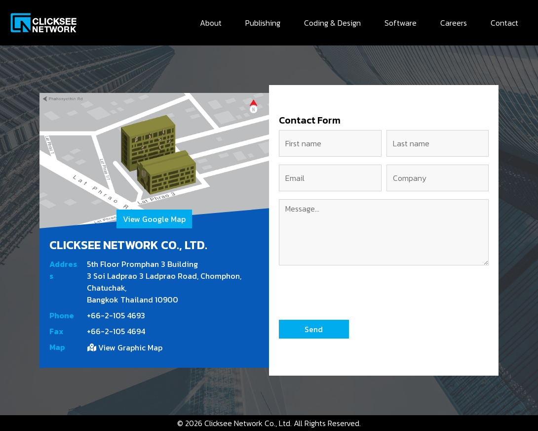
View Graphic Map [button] (124, 347)
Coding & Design (332, 23)
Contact (504, 23)
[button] (314, 329)
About (211, 23)
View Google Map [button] (154, 219)
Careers (453, 23)
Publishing (262, 23)
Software (400, 23)
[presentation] (354, 292)
